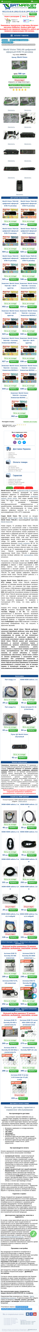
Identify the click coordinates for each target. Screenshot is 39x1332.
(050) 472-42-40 (19, 11)
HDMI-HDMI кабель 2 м (10, 832)
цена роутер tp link (22, 1306)
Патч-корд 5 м (10, 707)
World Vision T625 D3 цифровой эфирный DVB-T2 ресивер (29, 258)
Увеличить (11, 103)
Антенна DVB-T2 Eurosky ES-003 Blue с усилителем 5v (10, 1050)
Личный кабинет (6, 1)
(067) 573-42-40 (8, 11)
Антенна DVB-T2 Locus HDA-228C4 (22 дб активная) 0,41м (29, 1022)
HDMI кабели (22, 801)
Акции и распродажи (11, 16)
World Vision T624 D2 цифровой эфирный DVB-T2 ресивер (10, 231)
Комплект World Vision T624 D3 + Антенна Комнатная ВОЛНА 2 (10, 368)
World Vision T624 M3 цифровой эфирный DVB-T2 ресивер (29, 203)
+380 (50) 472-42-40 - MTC (27, 1322)
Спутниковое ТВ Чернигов (11, 1319)
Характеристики (19, 488)
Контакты (34, 1)
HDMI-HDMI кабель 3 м (28, 832)
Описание (9, 488)
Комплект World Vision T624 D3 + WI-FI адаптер (28, 340)
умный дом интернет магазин (11, 1309)
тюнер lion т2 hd (27, 1309)
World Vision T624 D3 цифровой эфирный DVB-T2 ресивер (10, 258)
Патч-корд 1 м (10, 679)
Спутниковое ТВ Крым (10, 1320)
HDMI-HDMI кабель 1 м (28, 679)
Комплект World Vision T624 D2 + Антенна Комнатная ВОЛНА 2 (28, 313)
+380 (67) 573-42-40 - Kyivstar (28, 1321)
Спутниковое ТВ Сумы (10, 1323)
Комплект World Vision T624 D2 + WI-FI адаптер (10, 313)
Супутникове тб (8, 1324)
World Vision (22, 57)
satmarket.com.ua (32, 1329)
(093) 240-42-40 (32, 11)
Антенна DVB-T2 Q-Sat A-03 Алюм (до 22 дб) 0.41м (19, 1077)
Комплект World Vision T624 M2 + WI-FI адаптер (10, 286)
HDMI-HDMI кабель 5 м (10, 859)
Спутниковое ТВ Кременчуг (11, 1322)
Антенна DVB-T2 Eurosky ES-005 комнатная (10, 955)
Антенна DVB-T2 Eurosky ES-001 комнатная (29, 983)
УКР (32, 21)
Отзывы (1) (29, 488)
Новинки (32, 16)
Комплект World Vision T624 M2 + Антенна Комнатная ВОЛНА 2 (28, 286)
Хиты (24, 16)
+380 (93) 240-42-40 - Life (26, 1324)
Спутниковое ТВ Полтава (10, 1318)
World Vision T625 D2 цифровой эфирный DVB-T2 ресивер (29, 231)
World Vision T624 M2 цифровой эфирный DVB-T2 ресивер (10, 203)
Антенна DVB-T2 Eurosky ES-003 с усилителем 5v (10, 1022)
